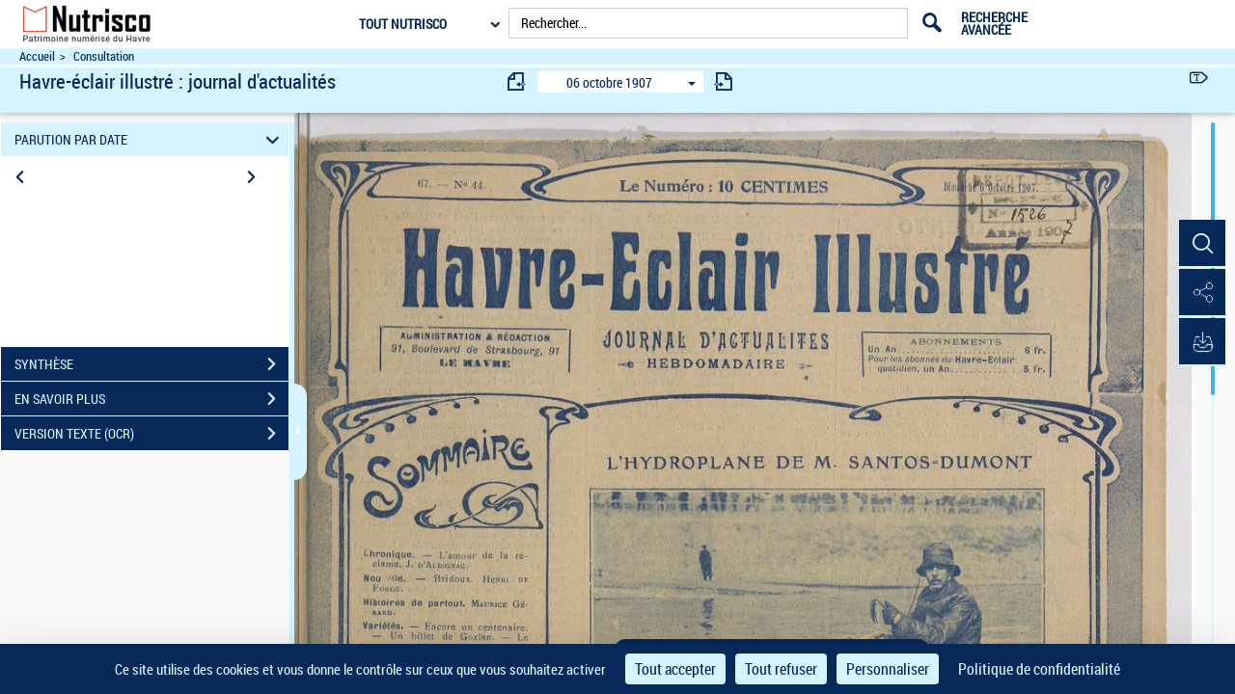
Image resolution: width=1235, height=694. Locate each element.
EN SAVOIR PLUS (151, 399)
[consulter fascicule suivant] (723, 81)
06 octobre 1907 (609, 82)
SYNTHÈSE (151, 364)
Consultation (103, 56)
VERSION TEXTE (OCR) (151, 433)
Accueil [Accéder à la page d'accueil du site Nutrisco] (37, 56)
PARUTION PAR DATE (150, 139)
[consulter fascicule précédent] (517, 81)
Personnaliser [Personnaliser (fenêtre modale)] (887, 669)
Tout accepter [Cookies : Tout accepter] (675, 669)
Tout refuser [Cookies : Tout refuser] (781, 669)
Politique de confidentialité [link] (1039, 669)
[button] (1201, 244)
